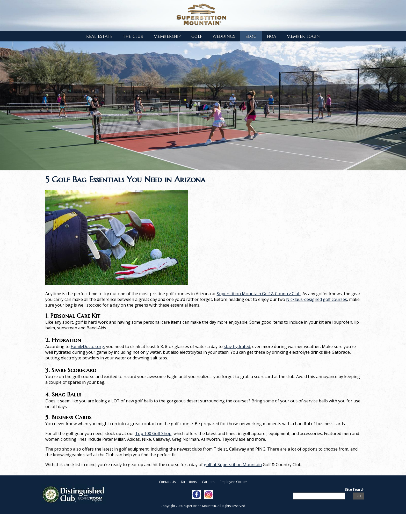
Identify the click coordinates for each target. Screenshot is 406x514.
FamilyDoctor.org (87, 346)
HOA (271, 36)
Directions (189, 481)
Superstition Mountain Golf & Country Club (259, 293)
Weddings (224, 36)
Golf (196, 36)
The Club (133, 36)
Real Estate (99, 36)
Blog (251, 36)
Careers (208, 481)
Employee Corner (233, 481)
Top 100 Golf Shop (153, 433)
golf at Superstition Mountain (233, 464)
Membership (167, 36)
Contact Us (167, 481)
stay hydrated (237, 346)
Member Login (303, 36)
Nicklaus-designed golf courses (316, 299)
